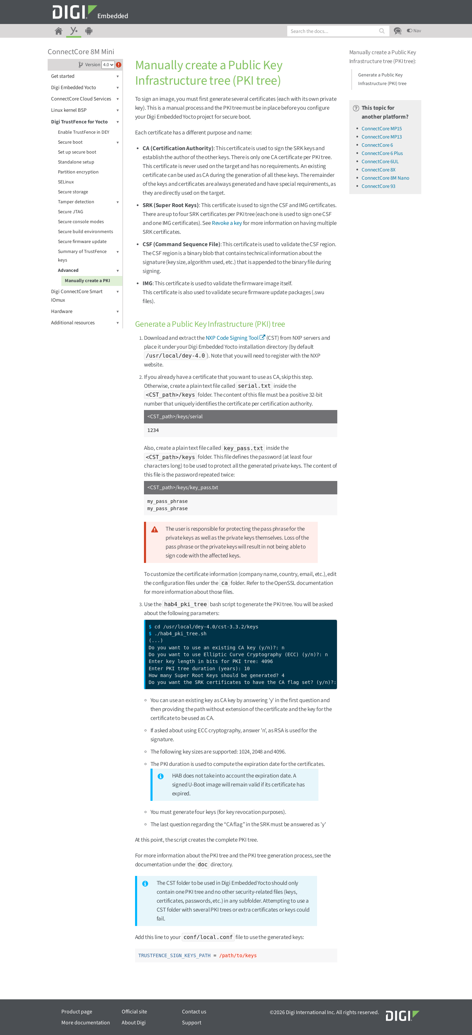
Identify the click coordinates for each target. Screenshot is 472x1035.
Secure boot (88, 142)
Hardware (85, 311)
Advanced (88, 270)
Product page (76, 1011)
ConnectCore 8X (379, 169)
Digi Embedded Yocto (85, 87)
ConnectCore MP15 (382, 128)
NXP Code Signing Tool (232, 338)
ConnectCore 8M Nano (385, 178)
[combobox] (338, 31)
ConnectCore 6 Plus (382, 153)
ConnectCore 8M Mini (81, 51)
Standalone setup (76, 162)
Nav (414, 30)
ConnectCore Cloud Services (85, 99)
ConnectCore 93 (378, 186)
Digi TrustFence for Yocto (85, 122)
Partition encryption (78, 172)
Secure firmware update (82, 241)
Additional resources (85, 322)
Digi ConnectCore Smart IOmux (85, 295)
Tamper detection (88, 202)
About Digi (134, 1022)
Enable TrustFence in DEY (83, 132)
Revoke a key (227, 223)
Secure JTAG (70, 211)
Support (191, 1022)
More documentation (85, 1022)
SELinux (66, 182)
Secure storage (73, 192)
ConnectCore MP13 (382, 137)
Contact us (194, 1011)
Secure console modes (81, 221)
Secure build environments (85, 231)
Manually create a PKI (87, 280)
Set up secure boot (77, 152)
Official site (134, 1011)
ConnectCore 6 (377, 145)
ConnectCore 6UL (380, 161)
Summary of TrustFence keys (88, 256)
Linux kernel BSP (85, 110)
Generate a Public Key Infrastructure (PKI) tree (382, 79)
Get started (85, 76)
